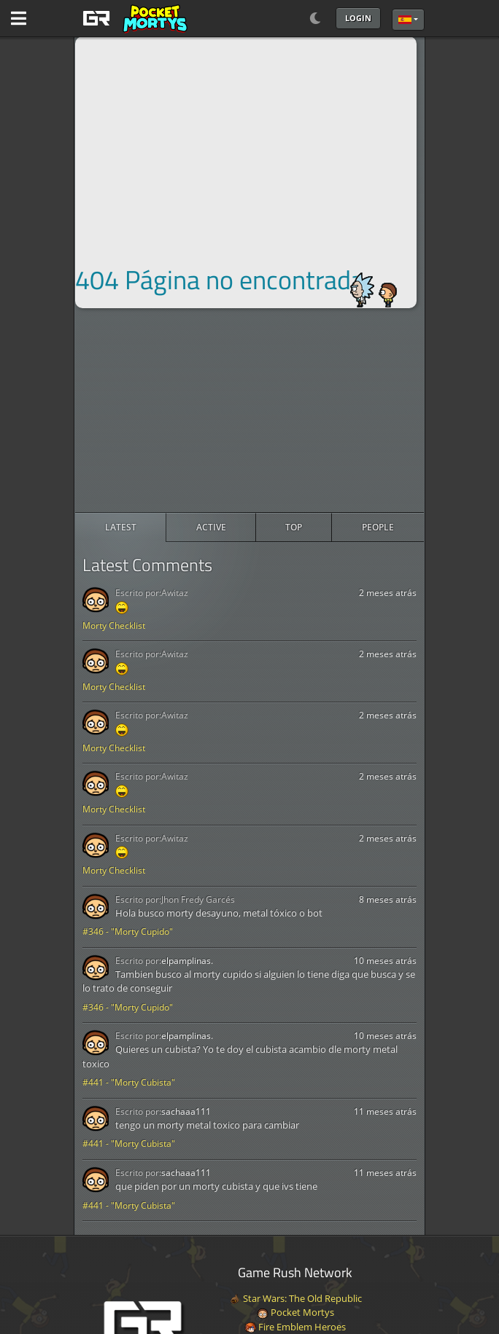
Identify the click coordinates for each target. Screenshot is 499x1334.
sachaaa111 (186, 1111)
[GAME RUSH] (133, 18)
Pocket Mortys (295, 1312)
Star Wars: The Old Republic (295, 1298)
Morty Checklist (113, 625)
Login (358, 17)
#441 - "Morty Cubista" (128, 1082)
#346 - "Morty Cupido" (127, 931)
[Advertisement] (249, 410)
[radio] (120, 527)
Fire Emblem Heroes (295, 1326)
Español (404, 19)
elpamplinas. (187, 960)
